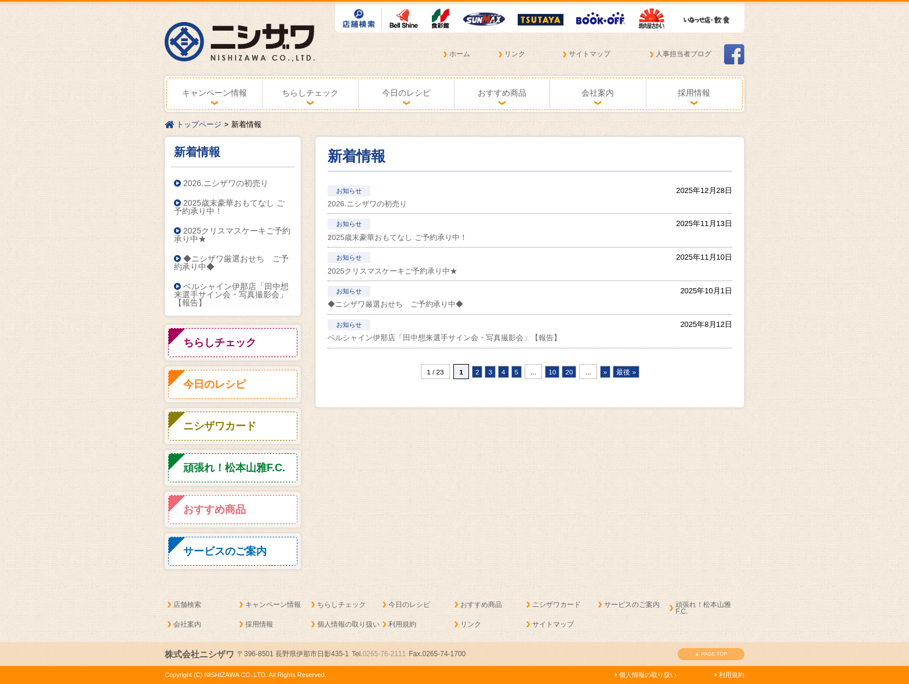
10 (552, 372)
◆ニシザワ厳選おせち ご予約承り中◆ (231, 262)
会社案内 (597, 92)
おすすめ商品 (502, 92)
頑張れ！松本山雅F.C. (703, 608)
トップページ (193, 124)
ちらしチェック (310, 92)
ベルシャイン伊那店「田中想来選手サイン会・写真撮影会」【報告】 (231, 294)
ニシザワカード (556, 605)
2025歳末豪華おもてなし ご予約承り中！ (229, 207)
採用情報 (694, 92)
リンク (514, 54)
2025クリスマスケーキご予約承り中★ (232, 234)
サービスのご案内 (632, 605)
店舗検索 (187, 605)
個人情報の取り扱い (348, 624)
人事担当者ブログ (683, 54)
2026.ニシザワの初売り (221, 183)
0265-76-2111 (384, 654)
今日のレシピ (406, 92)
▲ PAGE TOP (711, 654)
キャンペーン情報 (214, 92)
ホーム (459, 54)
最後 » (626, 372)
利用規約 (402, 624)
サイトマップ (589, 54)
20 (569, 372)
